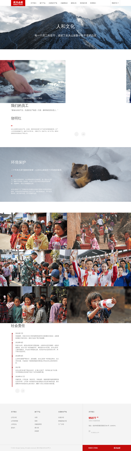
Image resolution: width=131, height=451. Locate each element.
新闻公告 (73, 3)
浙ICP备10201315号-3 (44, 448)
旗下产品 (42, 3)
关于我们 (33, 3)
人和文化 (14, 424)
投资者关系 (83, 3)
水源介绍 (61, 417)
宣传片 (13, 427)
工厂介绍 (61, 424)
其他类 (37, 431)
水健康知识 (64, 3)
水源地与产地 (53, 3)
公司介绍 (14, 417)
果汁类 (37, 427)
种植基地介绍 (62, 421)
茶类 (36, 421)
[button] (83, 134)
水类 (36, 417)
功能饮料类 (38, 424)
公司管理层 (14, 421)
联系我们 (93, 3)
